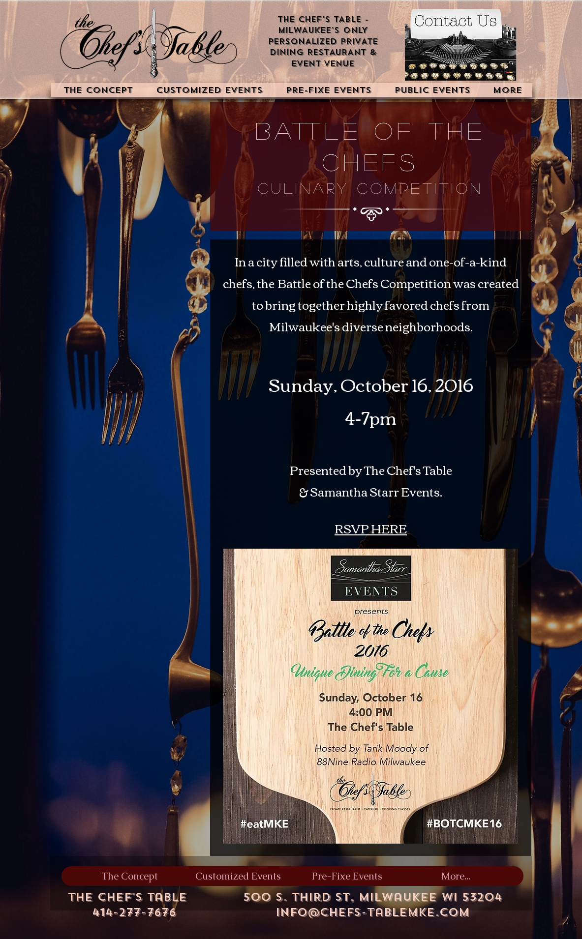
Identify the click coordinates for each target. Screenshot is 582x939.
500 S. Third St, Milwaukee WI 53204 (372, 897)
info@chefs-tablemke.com (372, 912)
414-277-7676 (134, 912)
